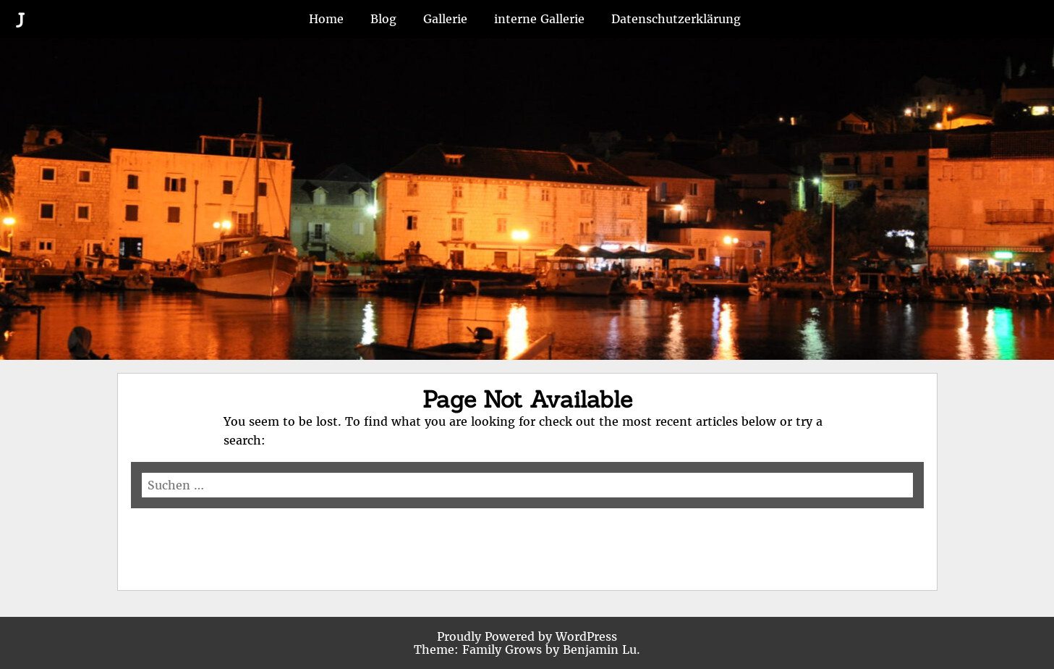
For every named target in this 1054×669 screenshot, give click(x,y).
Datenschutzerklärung (676, 19)
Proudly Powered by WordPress (527, 636)
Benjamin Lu (600, 649)
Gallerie (445, 19)
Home (326, 19)
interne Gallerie (539, 19)
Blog (383, 19)
